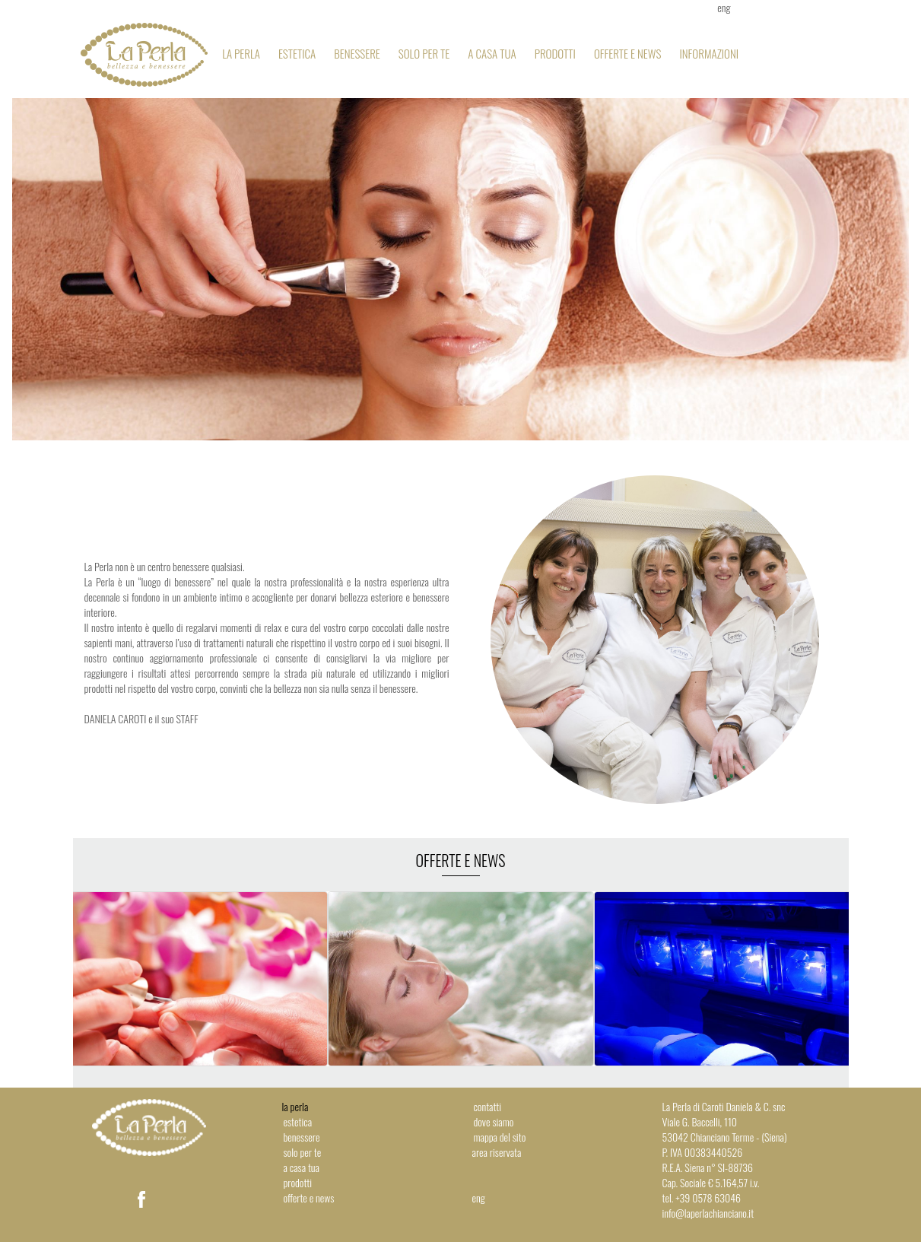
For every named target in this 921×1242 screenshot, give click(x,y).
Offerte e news (628, 53)
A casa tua (492, 53)
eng (478, 1197)
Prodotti (555, 53)
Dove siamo (494, 1121)
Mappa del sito (500, 1137)
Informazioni (708, 53)
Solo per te (424, 53)
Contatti (488, 1106)
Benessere (357, 53)
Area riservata (497, 1152)
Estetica (297, 53)
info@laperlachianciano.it (708, 1213)
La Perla (241, 53)
